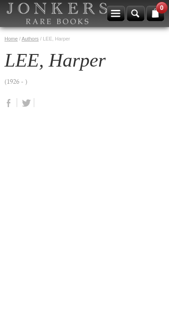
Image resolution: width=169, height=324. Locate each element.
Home (11, 38)
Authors (30, 38)
